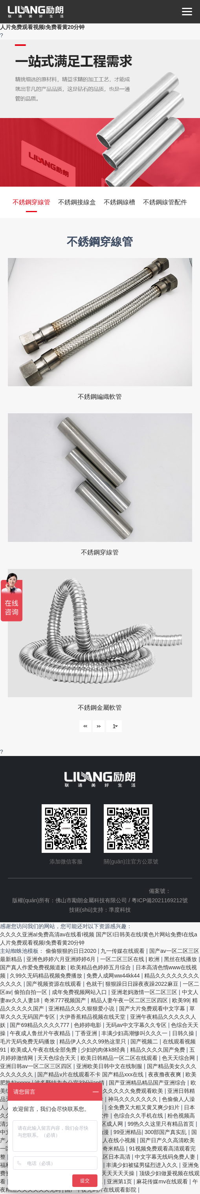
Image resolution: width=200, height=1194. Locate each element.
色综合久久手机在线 (139, 1115)
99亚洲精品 (128, 1132)
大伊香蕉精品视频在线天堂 (93, 1017)
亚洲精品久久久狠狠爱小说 (82, 1008)
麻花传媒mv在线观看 (162, 1181)
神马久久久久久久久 (133, 1099)
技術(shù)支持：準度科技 (100, 910)
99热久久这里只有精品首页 (162, 1124)
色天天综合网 (179, 1058)
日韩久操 (184, 1033)
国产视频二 (145, 1041)
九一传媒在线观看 (123, 951)
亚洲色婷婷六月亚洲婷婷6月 (61, 959)
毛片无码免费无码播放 (28, 1041)
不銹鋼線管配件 (165, 202)
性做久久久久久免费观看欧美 (128, 1091)
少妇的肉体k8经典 (104, 1050)
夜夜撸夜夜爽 (165, 1074)
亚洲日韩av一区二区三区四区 (36, 1066)
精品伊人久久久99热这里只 (93, 1041)
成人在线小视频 (117, 1140)
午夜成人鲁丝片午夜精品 (41, 1033)
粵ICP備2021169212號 (160, 900)
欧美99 (180, 1000)
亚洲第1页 (120, 1181)
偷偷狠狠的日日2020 (72, 951)
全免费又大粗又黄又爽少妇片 (144, 1107)
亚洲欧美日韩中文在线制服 (110, 1066)
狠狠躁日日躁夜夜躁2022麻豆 (142, 984)
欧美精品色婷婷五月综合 (101, 967)
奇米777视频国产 (66, 1000)
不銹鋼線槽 (119, 202)
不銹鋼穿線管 (31, 202)
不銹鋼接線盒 (77, 202)
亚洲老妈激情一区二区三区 (145, 992)
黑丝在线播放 (181, 959)
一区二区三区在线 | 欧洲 (130, 959)
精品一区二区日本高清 (103, 1157)
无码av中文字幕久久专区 (137, 1025)
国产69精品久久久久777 (40, 1025)
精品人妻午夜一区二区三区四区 (130, 1000)
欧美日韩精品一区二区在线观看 (120, 1058)
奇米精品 (114, 1148)
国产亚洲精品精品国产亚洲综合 (148, 1083)
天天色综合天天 (57, 1058)
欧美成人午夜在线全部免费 (44, 1050)
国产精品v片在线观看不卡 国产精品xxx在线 (91, 1074)
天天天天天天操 (116, 1173)
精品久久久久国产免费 (158, 1050)
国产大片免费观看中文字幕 (153, 1008)
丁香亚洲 (87, 1033)
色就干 (94, 984)
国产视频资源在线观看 (54, 984)
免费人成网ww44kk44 (113, 975)
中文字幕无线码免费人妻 (166, 1157)
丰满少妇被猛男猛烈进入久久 (142, 1165)
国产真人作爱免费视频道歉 (34, 967)
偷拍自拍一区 (31, 992)
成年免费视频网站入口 (80, 992)
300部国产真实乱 (166, 1132)
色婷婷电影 (88, 1025)
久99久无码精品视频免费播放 (46, 975)
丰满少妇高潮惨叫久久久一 (135, 1033)
